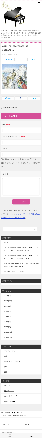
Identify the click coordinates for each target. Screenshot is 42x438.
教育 (5, 367)
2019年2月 (8, 322)
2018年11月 (8, 337)
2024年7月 (8, 296)
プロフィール (6, 424)
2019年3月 (8, 316)
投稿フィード (9, 391)
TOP (11, 413)
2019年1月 (8, 327)
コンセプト (27, 424)
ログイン (7, 386)
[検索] (20, 229)
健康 (5, 356)
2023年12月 (8, 301)
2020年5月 (8, 311)
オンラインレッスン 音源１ (14, 271)
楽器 (5, 372)
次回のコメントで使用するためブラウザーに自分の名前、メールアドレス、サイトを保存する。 (20, 162)
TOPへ (31, 435)
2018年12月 (8, 332)
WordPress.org (9, 401)
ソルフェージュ (9, 351)
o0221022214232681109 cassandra (12, 108)
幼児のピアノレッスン (12, 361)
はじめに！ (8, 242)
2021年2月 (8, 306)
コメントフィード (10, 396)
